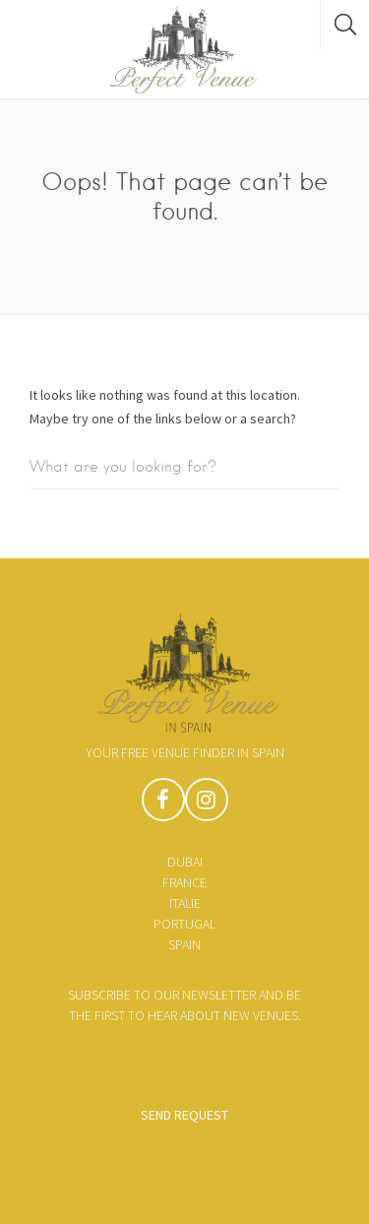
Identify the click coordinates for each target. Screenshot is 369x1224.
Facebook (163, 804)
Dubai (185, 861)
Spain (184, 944)
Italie (185, 903)
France (184, 882)
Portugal (184, 924)
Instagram (206, 804)
